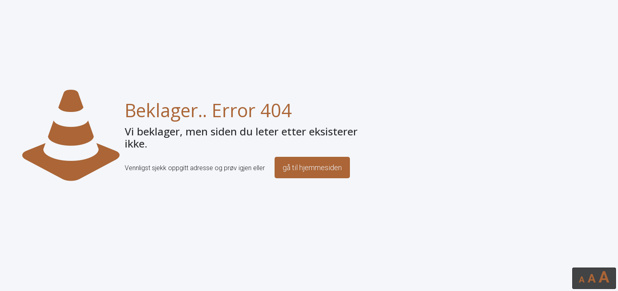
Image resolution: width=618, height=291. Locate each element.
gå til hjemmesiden (312, 167)
